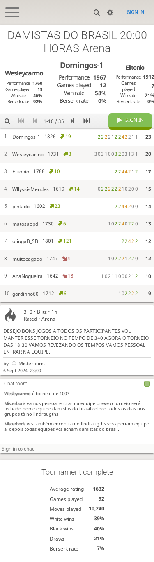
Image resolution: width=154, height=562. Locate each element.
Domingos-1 (81, 65)
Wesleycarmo (17, 393)
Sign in (135, 12)
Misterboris (27, 363)
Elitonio (135, 67)
